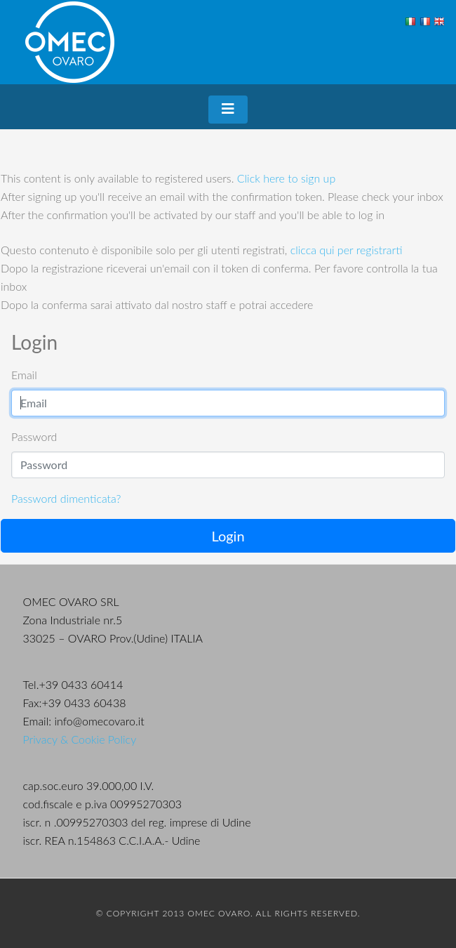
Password (34, 436)
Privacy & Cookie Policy (80, 739)
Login (227, 535)
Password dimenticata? (66, 498)
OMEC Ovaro (70, 42)
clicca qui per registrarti (346, 249)
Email (24, 374)
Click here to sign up (286, 178)
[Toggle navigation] (228, 110)
